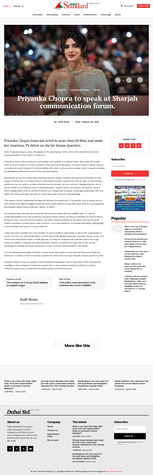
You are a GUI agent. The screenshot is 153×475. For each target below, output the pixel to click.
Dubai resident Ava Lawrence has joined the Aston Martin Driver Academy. (135, 267)
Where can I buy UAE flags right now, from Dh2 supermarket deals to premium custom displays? (135, 230)
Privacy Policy (139, 180)
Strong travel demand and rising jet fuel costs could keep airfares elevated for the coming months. (135, 243)
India (97, 90)
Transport (77, 450)
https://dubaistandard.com (31, 304)
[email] (130, 166)
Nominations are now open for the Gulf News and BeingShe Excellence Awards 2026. (136, 255)
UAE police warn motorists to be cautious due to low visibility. (77, 284)
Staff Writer (64, 122)
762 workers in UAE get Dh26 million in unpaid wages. (27, 284)
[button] (19, 6)
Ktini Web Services (114, 471)
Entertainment (78, 462)
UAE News (76, 436)
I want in (130, 173)
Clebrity (61, 90)
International (80, 90)
